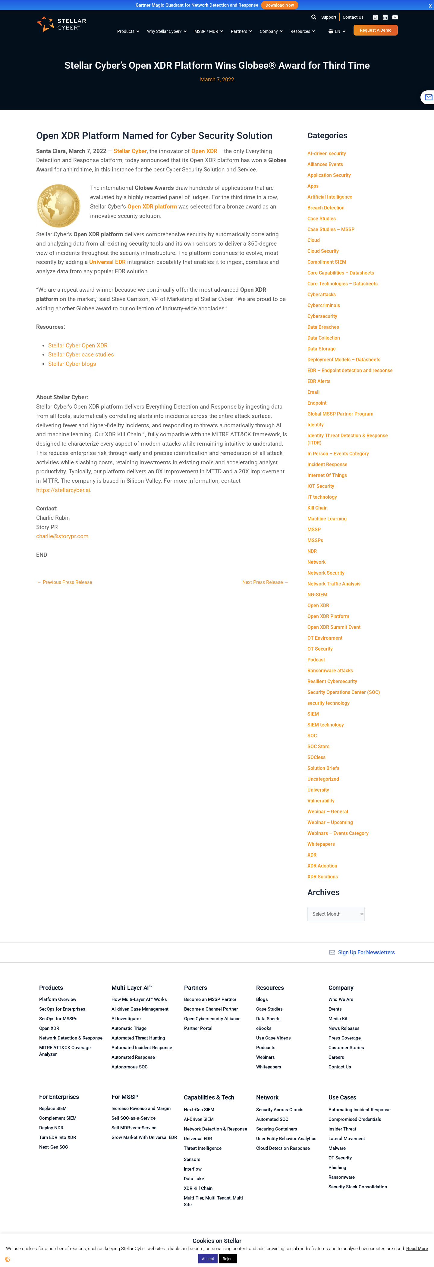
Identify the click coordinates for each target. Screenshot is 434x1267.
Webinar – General (327, 811)
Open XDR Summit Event (333, 627)
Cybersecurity (322, 316)
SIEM (313, 714)
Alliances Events (325, 164)
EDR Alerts (318, 381)
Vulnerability (321, 801)
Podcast (316, 660)
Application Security (329, 175)
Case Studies (321, 218)
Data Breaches (323, 327)
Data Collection (323, 338)
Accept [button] (208, 1258)
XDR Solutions (322, 877)
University (318, 790)
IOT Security (320, 486)
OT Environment (324, 638)
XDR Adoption (322, 866)
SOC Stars (318, 746)
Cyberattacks (321, 294)
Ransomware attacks (330, 670)
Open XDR (318, 605)
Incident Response (327, 464)
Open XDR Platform (328, 616)
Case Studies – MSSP (330, 229)
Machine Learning (327, 519)
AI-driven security (326, 153)
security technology (328, 703)
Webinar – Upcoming (330, 822)
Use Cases (342, 1097)
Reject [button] (228, 1258)
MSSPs (315, 540)
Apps (313, 186)
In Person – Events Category (338, 453)
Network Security (325, 573)
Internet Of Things (327, 475)
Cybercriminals (323, 305)
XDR (311, 855)
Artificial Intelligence (329, 197)
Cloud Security (323, 251)
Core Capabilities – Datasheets (340, 273)
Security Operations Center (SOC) (343, 692)
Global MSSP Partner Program (340, 414)
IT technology (322, 497)
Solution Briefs (323, 768)
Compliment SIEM (326, 262)
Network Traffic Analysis (333, 584)
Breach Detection (325, 208)
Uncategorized (323, 779)
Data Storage (321, 349)
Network (316, 562)
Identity (315, 425)
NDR (312, 551)
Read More (417, 1248)
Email (313, 392)
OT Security (320, 649)
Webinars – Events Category (338, 833)
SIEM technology (325, 725)
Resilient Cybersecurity (332, 681)
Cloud (313, 240)
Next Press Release (265, 582)
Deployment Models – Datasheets (343, 359)
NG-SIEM (317, 594)
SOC (312, 736)
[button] (313, 17)
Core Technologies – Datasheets (342, 284)
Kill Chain (317, 508)
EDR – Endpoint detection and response (350, 370)
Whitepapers (321, 844)
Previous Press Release (64, 582)
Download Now (280, 5)
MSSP (314, 529)
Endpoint (316, 403)
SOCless (316, 757)
